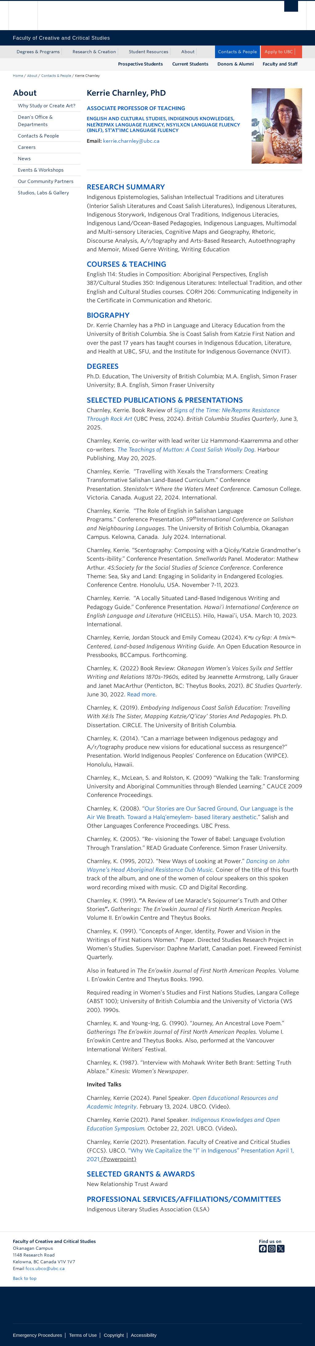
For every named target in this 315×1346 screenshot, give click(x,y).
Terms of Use (83, 1335)
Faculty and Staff (280, 64)
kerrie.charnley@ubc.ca (131, 141)
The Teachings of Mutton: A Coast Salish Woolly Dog (185, 449)
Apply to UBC (279, 51)
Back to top (27, 1278)
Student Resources (148, 51)
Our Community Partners (46, 181)
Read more (141, 694)
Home (18, 76)
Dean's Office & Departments (35, 120)
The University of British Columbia (27, 15)
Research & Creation (94, 51)
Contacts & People (237, 51)
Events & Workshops (41, 170)
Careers (27, 147)
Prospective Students (140, 64)
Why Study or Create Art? (46, 106)
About (187, 51)
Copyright (114, 1335)
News (24, 158)
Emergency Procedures (37, 1335)
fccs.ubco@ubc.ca (45, 1268)
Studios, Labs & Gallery (43, 193)
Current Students (190, 64)
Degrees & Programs (38, 51)
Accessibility (144, 1335)
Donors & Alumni (235, 64)
